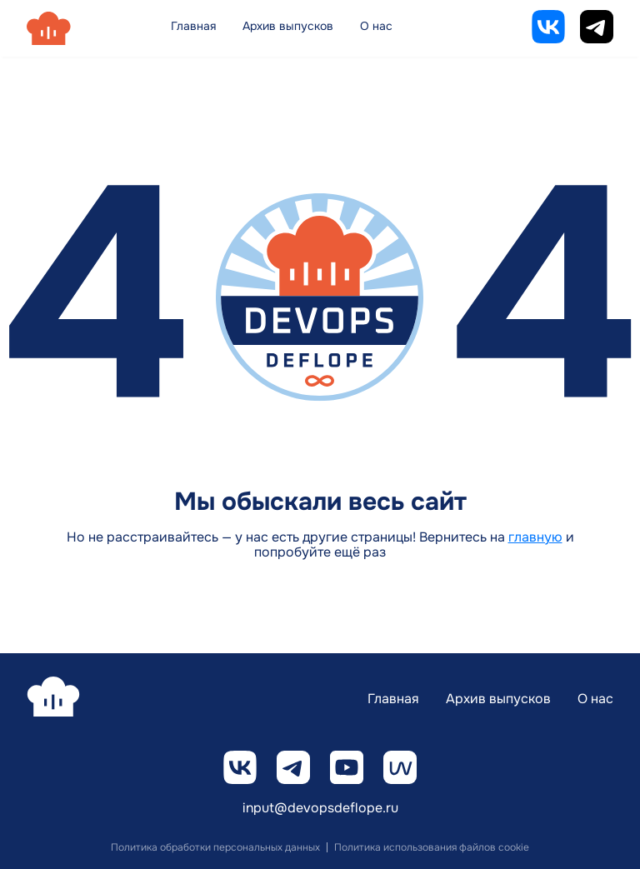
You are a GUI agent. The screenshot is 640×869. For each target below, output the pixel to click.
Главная (193, 25)
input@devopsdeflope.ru (320, 809)
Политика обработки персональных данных (215, 847)
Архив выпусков (287, 25)
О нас (376, 25)
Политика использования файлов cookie (431, 847)
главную (535, 537)
